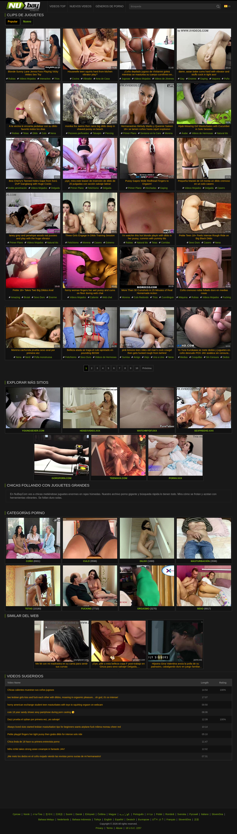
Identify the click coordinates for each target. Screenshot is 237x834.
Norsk (27, 814)
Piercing (109, 133)
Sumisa (126, 357)
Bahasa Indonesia (81, 819)
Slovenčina (217, 814)
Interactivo (45, 78)
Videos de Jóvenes (164, 78)
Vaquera (216, 78)
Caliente (94, 297)
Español (119, 819)
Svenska (181, 814)
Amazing (15, 297)
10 (137, 368)
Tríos (56, 78)
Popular (13, 21)
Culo (44, 133)
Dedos (226, 357)
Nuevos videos (80, 6)
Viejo (146, 357)
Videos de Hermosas (202, 133)
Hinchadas (150, 188)
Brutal (27, 297)
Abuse (119, 828)
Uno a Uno (158, 357)
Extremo (110, 242)
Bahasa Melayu (46, 819)
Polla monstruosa (43, 357)
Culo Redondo (141, 297)
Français (171, 819)
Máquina (183, 297)
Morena (168, 133)
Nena (53, 133)
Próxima (146, 368)
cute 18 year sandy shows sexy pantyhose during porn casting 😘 (40, 712)
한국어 (49, 814)
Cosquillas (197, 357)
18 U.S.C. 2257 (133, 828)
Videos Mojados (27, 78)
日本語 (59, 814)
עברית (150, 814)
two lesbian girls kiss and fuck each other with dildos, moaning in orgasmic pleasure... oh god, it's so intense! (62, 697)
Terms (109, 828)
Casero (221, 188)
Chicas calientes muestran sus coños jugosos (30, 690)
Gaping (204, 78)
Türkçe (97, 819)
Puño (226, 78)
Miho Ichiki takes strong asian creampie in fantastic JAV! (36, 749)
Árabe (185, 133)
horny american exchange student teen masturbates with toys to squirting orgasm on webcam (55, 704)
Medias (184, 357)
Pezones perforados (78, 133)
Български (143, 819)
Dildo (35, 133)
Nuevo (27, 21)
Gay (182, 78)
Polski (159, 814)
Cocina (75, 78)
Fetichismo (93, 188)
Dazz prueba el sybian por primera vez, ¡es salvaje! (33, 719)
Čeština (101, 814)
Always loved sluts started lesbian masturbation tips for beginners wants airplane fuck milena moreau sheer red (64, 727)
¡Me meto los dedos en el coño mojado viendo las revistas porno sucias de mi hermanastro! (54, 756)
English (108, 819)
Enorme (192, 78)
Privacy (99, 828)
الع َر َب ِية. (124, 814)
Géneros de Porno (110, 6)
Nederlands (63, 819)
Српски (16, 814)
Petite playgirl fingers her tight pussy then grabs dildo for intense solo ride (44, 734)
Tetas (25, 133)
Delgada (55, 188)
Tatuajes (97, 133)
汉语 (196, 819)
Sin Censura (212, 357)
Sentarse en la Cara (150, 133)
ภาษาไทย (37, 814)
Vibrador (87, 78)
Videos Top (58, 6)
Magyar (112, 814)
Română (169, 814)
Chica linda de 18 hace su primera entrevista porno (33, 741)
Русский (193, 814)
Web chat (107, 297)
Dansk (79, 814)
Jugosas (126, 78)
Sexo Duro (194, 242)
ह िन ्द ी (157, 819)
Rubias (12, 78)
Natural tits (222, 133)
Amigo (137, 357)
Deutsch (130, 819)
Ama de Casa (103, 78)
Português (138, 814)
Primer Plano (129, 133)
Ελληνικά (89, 814)
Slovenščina (185, 819)
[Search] (218, 6)
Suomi (69, 814)
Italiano (205, 814)
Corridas (165, 242)
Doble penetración (17, 188)
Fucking (227, 297)
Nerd (27, 357)
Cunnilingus (167, 297)
